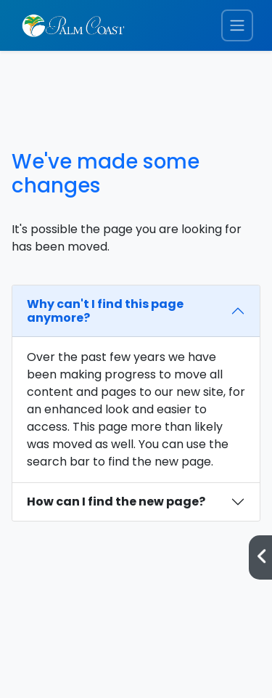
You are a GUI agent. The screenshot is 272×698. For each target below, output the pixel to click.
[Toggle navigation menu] (237, 25)
